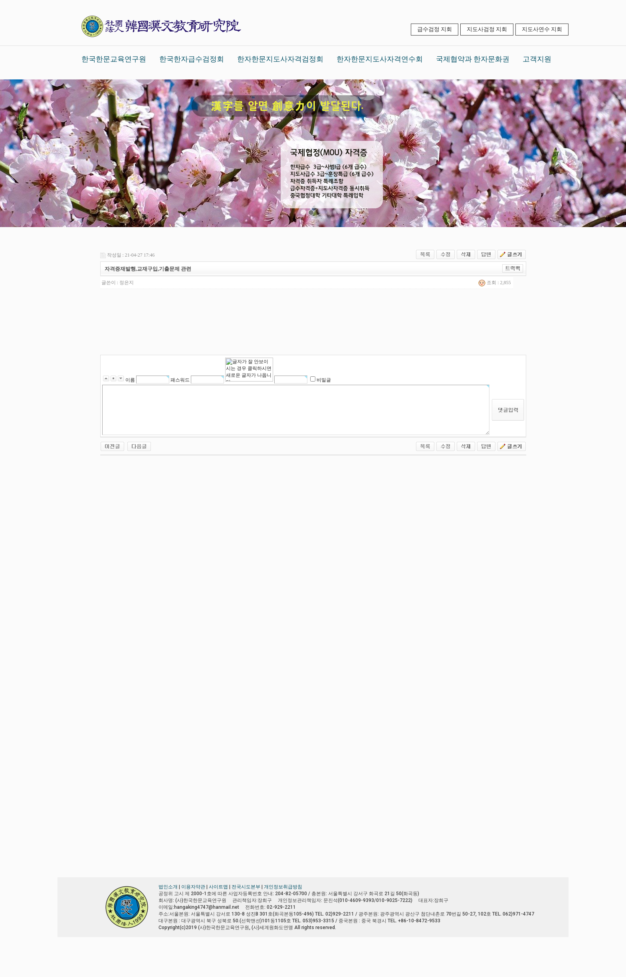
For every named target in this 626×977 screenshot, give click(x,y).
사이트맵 (218, 887)
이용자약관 (193, 887)
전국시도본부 (246, 887)
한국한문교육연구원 (113, 59)
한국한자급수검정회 (191, 59)
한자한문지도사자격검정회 (280, 59)
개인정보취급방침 (283, 887)
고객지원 (537, 59)
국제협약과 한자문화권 (472, 59)
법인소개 (168, 887)
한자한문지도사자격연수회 (380, 59)
